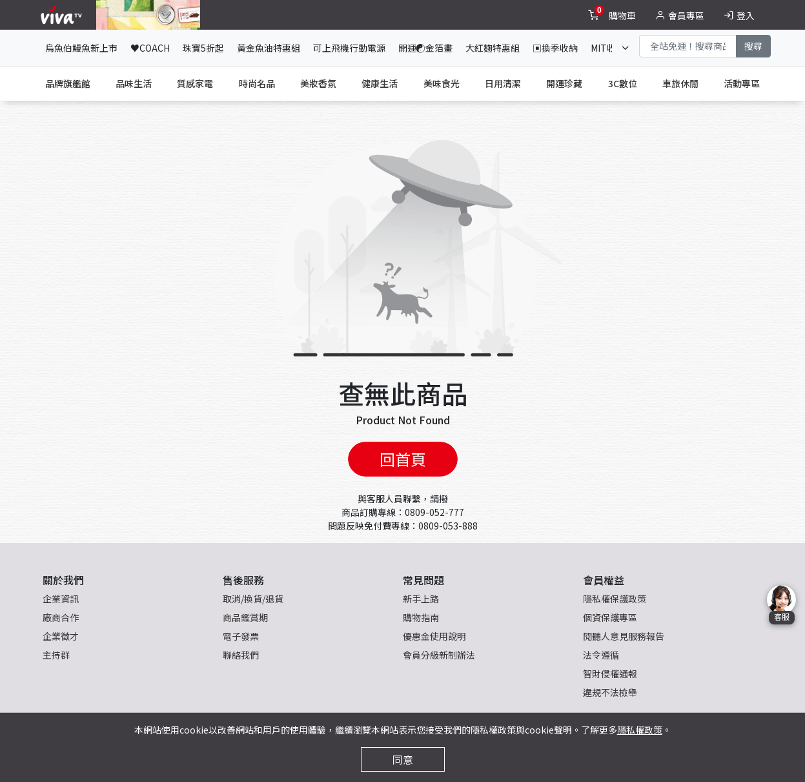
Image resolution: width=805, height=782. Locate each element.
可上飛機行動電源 (349, 47)
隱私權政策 (639, 729)
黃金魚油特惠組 (268, 47)
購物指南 (421, 617)
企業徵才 (61, 636)
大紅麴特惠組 (492, 47)
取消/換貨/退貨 (253, 598)
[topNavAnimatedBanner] (148, 15)
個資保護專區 (610, 617)
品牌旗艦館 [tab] (67, 83)
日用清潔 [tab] (503, 83)
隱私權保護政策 (614, 598)
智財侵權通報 (610, 673)
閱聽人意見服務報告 (623, 636)
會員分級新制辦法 (439, 654)
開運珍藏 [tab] (564, 83)
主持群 (56, 654)
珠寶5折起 (203, 47)
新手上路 (421, 598)
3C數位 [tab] (622, 83)
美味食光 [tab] (441, 83)
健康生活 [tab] (380, 83)
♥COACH (150, 47)
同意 (402, 759)
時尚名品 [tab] (257, 83)
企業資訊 (61, 598)
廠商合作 (61, 617)
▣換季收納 (555, 47)
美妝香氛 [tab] (318, 83)
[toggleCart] (613, 15)
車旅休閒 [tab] (680, 83)
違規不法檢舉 (610, 692)
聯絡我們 (241, 654)
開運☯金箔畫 (425, 47)
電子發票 (241, 636)
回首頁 (403, 459)
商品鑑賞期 (245, 617)
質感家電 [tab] (195, 83)
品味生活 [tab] (134, 83)
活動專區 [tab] (742, 83)
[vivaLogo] (63, 15)
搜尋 (753, 45)
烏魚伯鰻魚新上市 (81, 47)
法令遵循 (601, 654)
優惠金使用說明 (434, 636)
